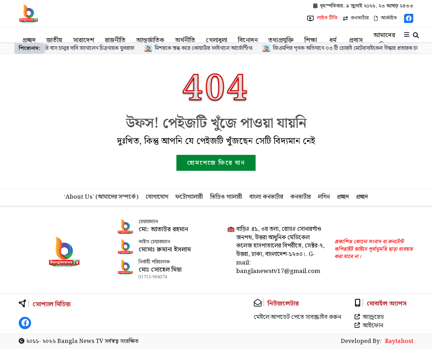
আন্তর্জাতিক (150, 40)
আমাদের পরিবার (384, 40)
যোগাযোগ (157, 197)
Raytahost (399, 341)
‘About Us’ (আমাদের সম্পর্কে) (101, 197)
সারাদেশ (83, 40)
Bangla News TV (80, 341)
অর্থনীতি (185, 40)
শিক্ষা (310, 40)
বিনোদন (248, 40)
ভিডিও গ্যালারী (226, 197)
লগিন (324, 197)
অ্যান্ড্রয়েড (369, 317)
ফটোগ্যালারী (189, 197)
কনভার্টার (300, 197)
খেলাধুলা (216, 40)
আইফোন (369, 326)
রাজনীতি (115, 40)
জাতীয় (54, 40)
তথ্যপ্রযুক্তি (281, 40)
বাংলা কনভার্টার (266, 197)
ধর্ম (333, 40)
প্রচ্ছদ (29, 40)
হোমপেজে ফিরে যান (216, 163)
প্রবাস (356, 40)
